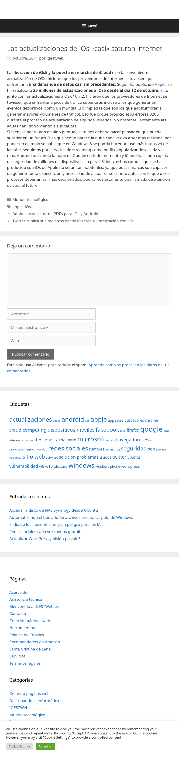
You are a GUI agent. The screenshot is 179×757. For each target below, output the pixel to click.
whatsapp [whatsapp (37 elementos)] (61, 466)
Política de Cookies (26, 634)
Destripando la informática (34, 700)
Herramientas (22, 627)
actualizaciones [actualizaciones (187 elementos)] (30, 419)
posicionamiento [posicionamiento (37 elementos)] (21, 449)
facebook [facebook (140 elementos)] (107, 429)
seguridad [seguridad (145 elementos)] (134, 448)
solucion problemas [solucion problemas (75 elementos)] (78, 457)
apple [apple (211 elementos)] (99, 419)
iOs (28, 206)
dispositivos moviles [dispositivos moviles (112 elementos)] (71, 429)
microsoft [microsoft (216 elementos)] (91, 439)
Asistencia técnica (25, 599)
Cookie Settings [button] (20, 746)
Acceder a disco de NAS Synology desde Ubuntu (53, 510)
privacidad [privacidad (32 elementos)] (40, 449)
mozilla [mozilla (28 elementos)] (110, 440)
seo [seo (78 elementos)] (151, 449)
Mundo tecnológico (30, 199)
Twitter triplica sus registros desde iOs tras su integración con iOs (73, 220)
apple (17, 206)
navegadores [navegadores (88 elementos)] (130, 440)
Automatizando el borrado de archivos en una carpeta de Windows (71, 517)
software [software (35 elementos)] (52, 458)
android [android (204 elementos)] (73, 419)
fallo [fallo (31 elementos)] (123, 430)
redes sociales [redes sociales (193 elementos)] (68, 448)
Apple (160, 84)
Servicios (17, 656)
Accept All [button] (45, 746)
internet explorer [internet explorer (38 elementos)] (21, 440)
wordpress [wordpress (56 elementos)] (130, 466)
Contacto (17, 613)
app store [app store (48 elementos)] (115, 420)
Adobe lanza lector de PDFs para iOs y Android (55, 213)
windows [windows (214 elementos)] (81, 465)
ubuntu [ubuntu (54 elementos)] (133, 457)
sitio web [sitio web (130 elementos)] (34, 456)
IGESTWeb (18, 707)
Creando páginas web (29, 693)
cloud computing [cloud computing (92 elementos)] (27, 430)
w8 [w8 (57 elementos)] (41, 466)
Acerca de (18, 592)
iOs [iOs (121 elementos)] (38, 439)
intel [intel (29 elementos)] (166, 430)
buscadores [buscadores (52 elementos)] (134, 420)
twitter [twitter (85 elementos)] (119, 457)
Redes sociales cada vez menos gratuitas (47, 531)
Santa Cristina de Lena (30, 649)
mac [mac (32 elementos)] (55, 440)
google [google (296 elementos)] (151, 429)
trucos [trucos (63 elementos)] (105, 457)
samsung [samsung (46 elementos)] (112, 449)
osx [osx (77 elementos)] (148, 440)
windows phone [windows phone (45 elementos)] (107, 466)
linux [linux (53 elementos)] (47, 440)
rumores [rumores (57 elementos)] (96, 449)
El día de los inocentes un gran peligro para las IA (55, 524)
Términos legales (25, 663)
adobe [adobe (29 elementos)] (57, 420)
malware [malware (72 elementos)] (67, 440)
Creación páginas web (29, 620)
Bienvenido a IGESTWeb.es (34, 606)
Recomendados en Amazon (34, 641)
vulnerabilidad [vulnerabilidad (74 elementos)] (23, 466)
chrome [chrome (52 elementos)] (151, 420)
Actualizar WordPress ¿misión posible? (44, 538)
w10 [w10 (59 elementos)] (49, 466)
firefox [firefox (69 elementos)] (133, 430)
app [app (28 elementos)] (87, 420)
